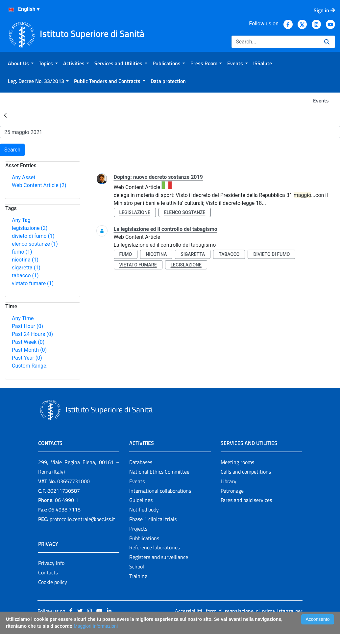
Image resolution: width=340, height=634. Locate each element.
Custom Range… (31, 366)
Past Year (27, 358)
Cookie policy (52, 582)
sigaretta (26, 267)
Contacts (48, 572)
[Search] (275, 42)
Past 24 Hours (32, 334)
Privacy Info (51, 563)
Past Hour (27, 326)
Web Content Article (39, 185)
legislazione (29, 228)
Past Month (29, 350)
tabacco (25, 275)
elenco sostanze (35, 244)
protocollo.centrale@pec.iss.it (82, 519)
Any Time (23, 318)
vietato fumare (33, 283)
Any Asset (23, 177)
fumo (22, 252)
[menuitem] (20, 63)
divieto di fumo (33, 236)
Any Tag (21, 220)
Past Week (28, 342)
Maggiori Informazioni (96, 626)
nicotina (25, 260)
